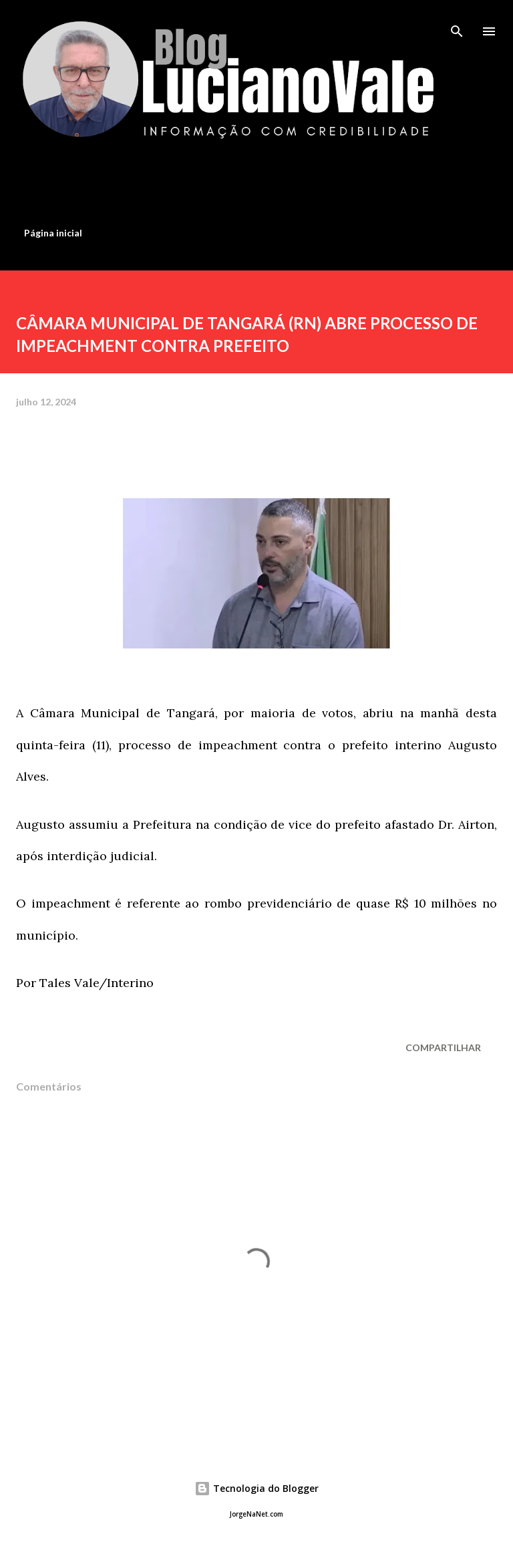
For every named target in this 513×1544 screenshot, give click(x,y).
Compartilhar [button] (443, 1047)
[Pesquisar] (457, 24)
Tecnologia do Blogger (256, 1488)
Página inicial (53, 232)
